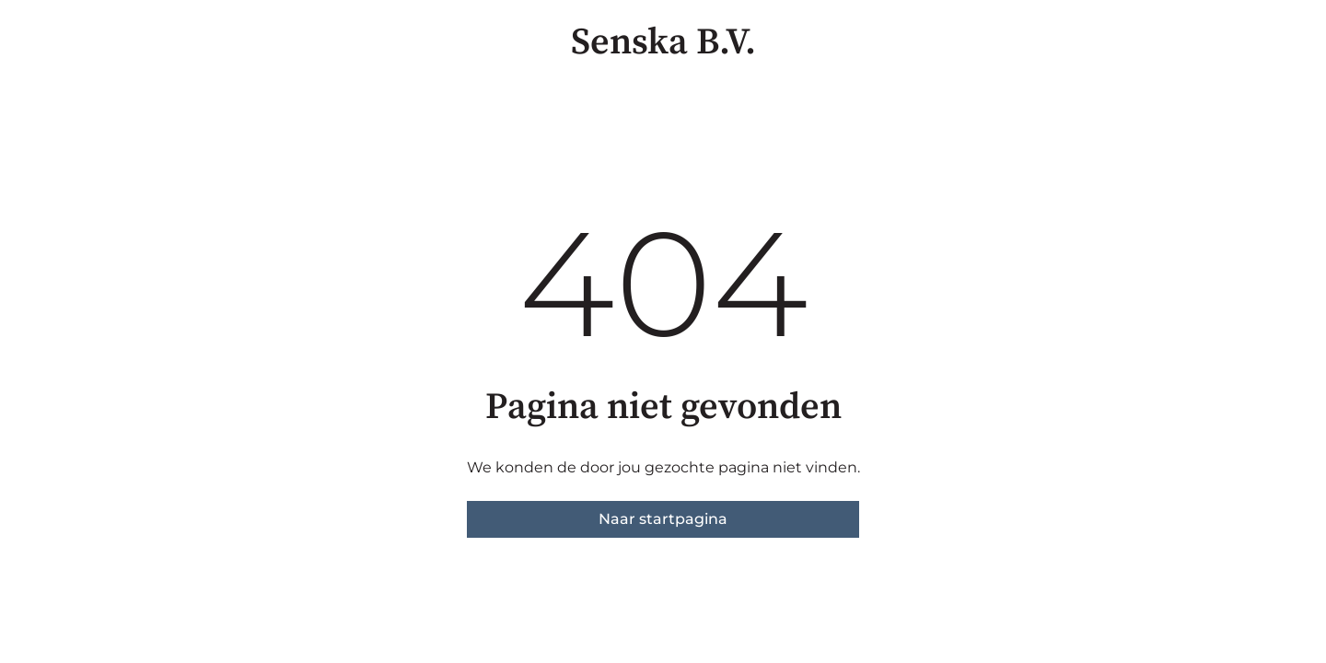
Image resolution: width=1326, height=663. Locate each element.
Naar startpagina (663, 519)
